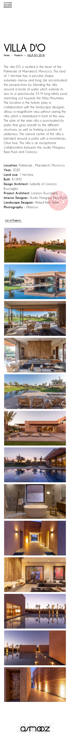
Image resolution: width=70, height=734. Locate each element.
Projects (18, 55)
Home (7, 55)
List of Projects (13, 220)
